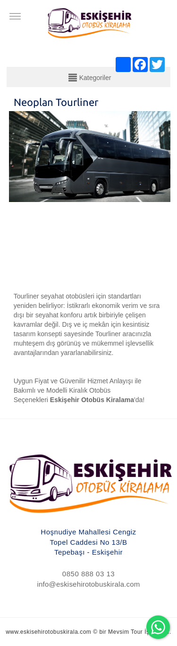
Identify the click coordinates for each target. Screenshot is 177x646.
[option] (90, 195)
